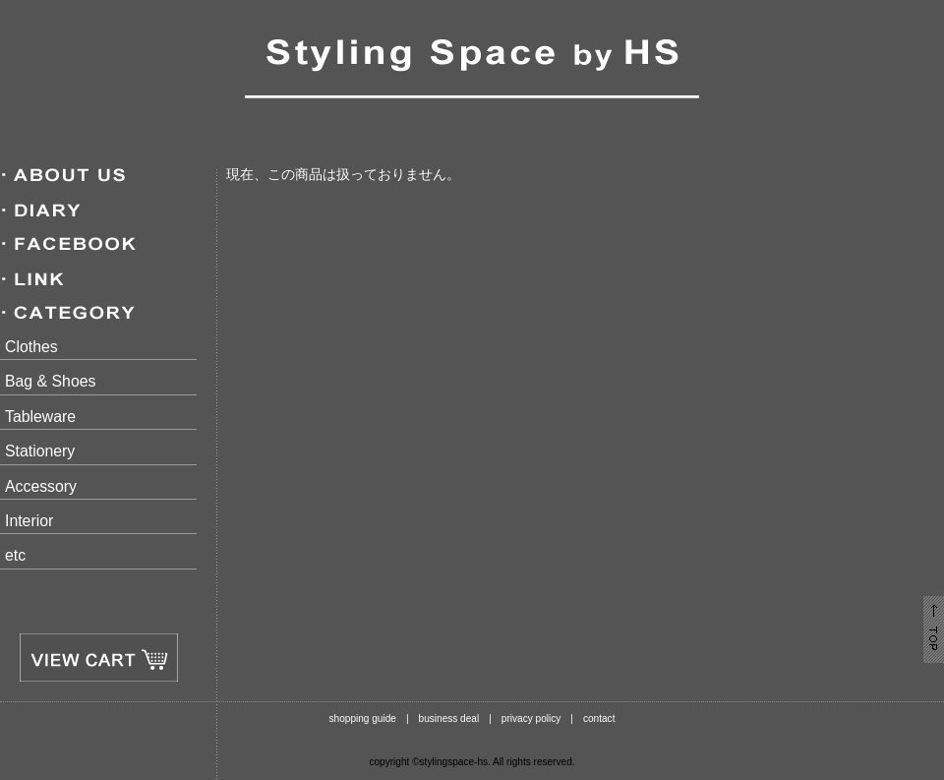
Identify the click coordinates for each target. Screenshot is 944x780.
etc (15, 555)
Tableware (40, 416)
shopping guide (362, 718)
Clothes (31, 346)
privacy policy (531, 718)
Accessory (41, 486)
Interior (29, 520)
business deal (449, 718)
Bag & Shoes (50, 381)
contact (599, 718)
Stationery (40, 451)
